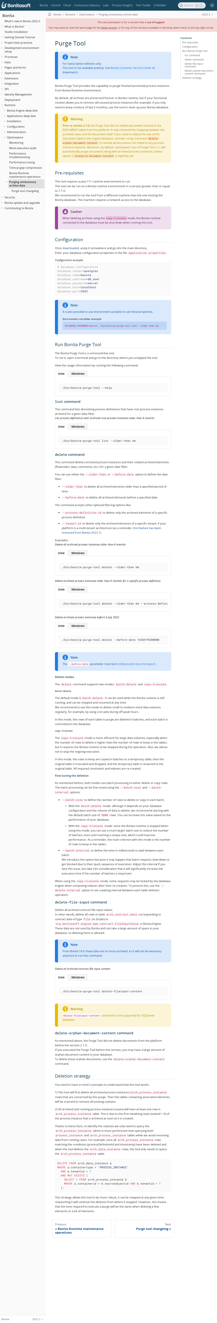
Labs (106, 5)
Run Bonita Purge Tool (195, 50)
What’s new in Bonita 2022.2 (22, 21)
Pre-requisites (190, 42)
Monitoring (16, 143)
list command (192, 55)
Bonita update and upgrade (22, 203)
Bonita (44, 5)
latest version (109, 27)
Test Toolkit (143, 5)
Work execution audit (22, 148)
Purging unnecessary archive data (22, 183)
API (7, 89)
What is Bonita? (14, 26)
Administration (16, 132)
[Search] (192, 5)
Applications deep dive (21, 116)
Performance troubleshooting (19, 155)
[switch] (212, 5)
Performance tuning (22, 162)
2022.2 (206, 14)
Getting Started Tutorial (20, 37)
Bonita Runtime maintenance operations (25, 175)
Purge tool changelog (25, 191)
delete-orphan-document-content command (199, 72)
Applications (12, 73)
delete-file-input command (194, 65)
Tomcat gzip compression (25, 168)
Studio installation (16, 32)
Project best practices (18, 43)
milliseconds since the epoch (137, 664)
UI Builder (160, 5)
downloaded (71, 248)
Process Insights (122, 5)
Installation (14, 121)
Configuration (16, 126)
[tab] (61, 374)
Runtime (10, 105)
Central (55, 5)
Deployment (12, 100)
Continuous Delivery (87, 5)
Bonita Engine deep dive (22, 110)
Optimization (15, 137)
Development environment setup (22, 49)
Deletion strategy (192, 77)
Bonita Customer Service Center (131, 68)
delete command (194, 59)
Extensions (11, 78)
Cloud (67, 5)
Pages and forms (15, 67)
